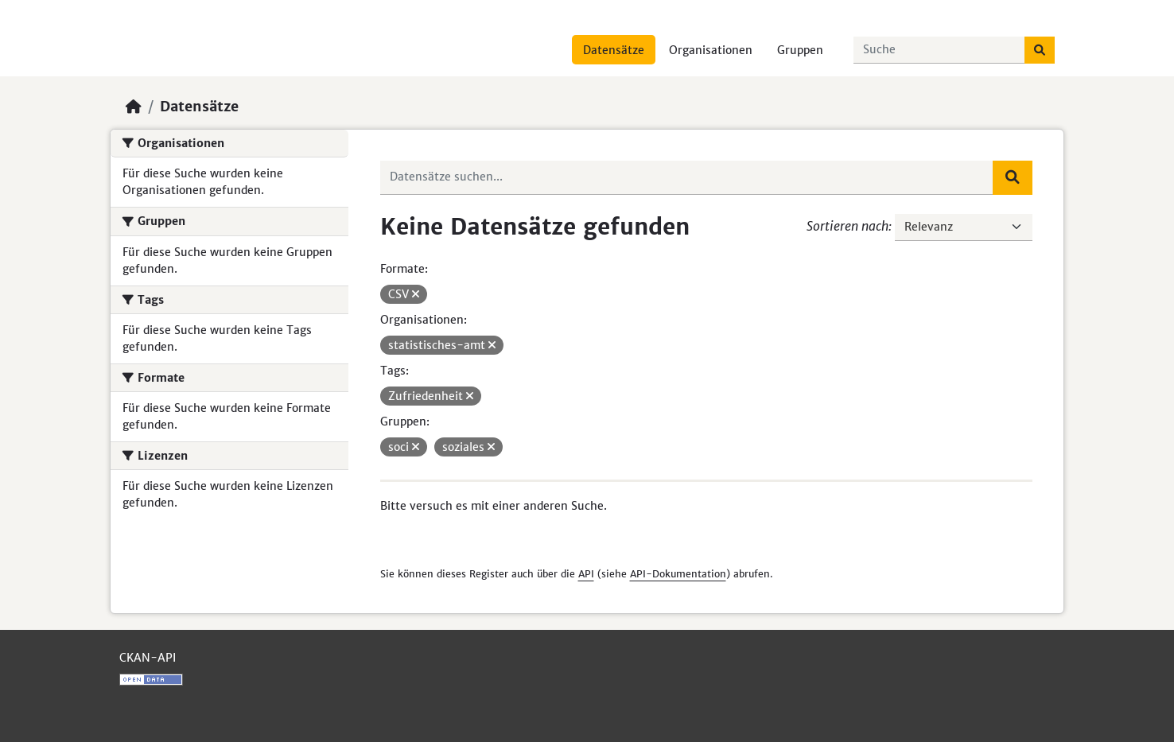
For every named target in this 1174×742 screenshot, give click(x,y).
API (586, 574)
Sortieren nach (847, 226)
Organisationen (710, 50)
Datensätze (613, 50)
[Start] (134, 106)
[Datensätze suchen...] (939, 50)
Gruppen (800, 50)
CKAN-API (147, 658)
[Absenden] (1039, 50)
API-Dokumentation (678, 574)
